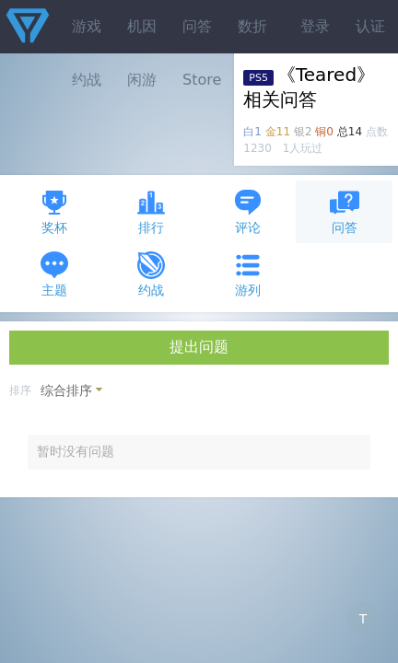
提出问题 (199, 346)
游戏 (86, 26)
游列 (248, 273)
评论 (248, 211)
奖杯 (54, 211)
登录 (315, 26)
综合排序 (66, 390)
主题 (54, 273)
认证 (370, 26)
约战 (151, 273)
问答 (197, 26)
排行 (151, 211)
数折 (252, 26)
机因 (142, 26)
